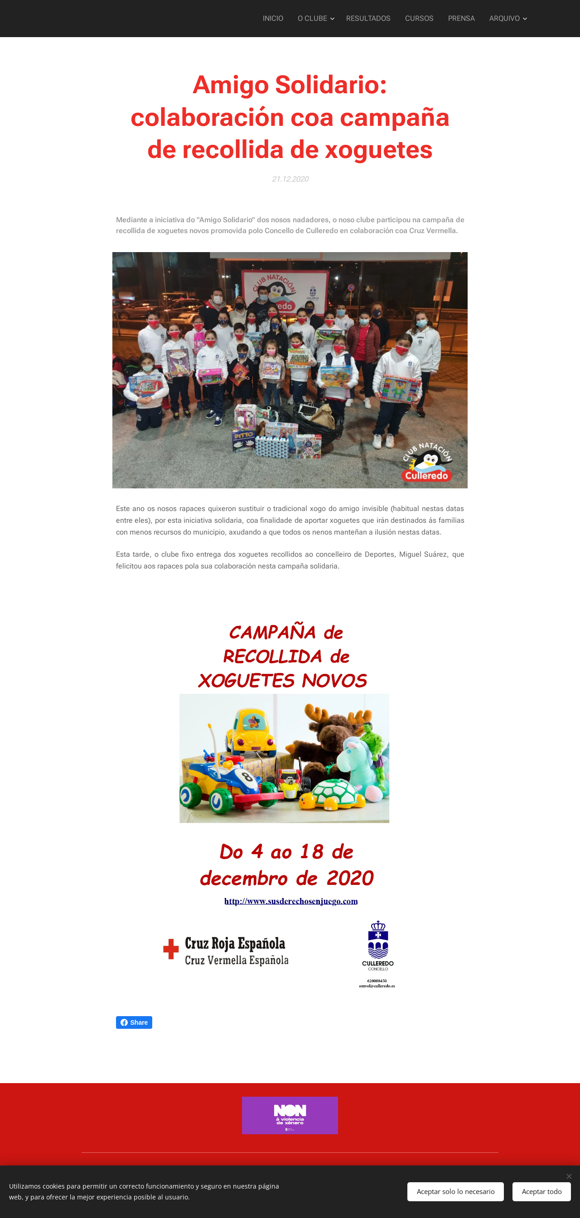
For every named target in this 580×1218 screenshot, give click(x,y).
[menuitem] (285, 18)
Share (134, 1022)
